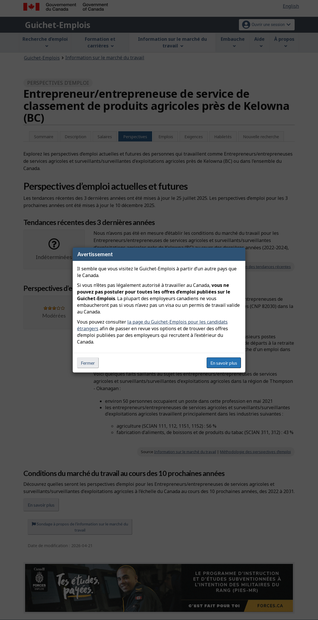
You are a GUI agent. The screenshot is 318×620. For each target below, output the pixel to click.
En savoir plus (223, 363)
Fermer (88, 363)
